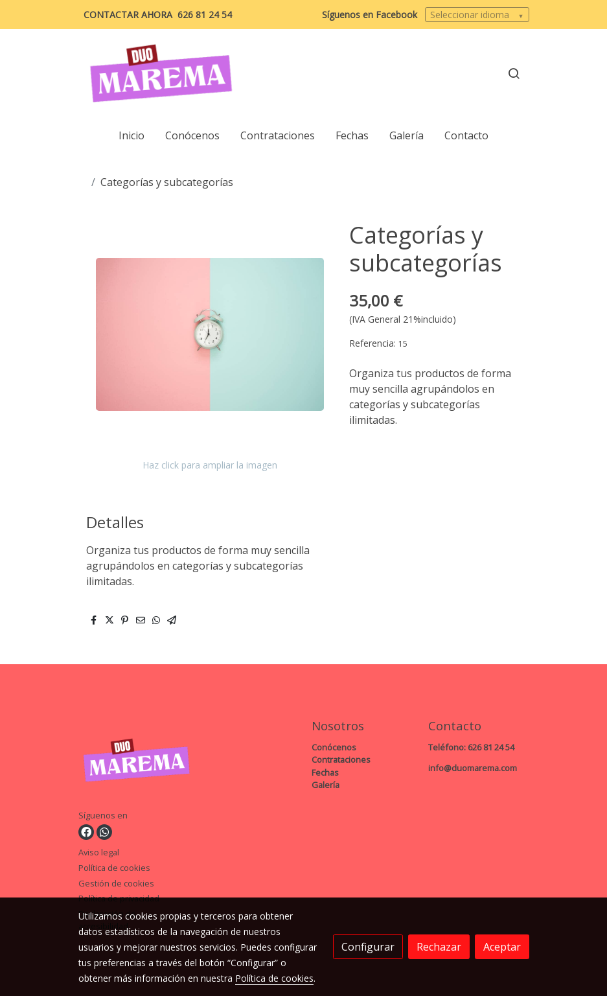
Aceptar (502, 947)
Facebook (396, 14)
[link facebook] (86, 832)
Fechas (325, 772)
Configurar (368, 947)
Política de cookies (114, 868)
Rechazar (439, 947)
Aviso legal (98, 852)
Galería (325, 785)
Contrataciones (341, 759)
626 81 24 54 (205, 14)
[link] (161, 73)
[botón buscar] (514, 73)
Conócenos (334, 747)
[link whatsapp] (104, 832)
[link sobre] (128, 762)
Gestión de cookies (116, 883)
